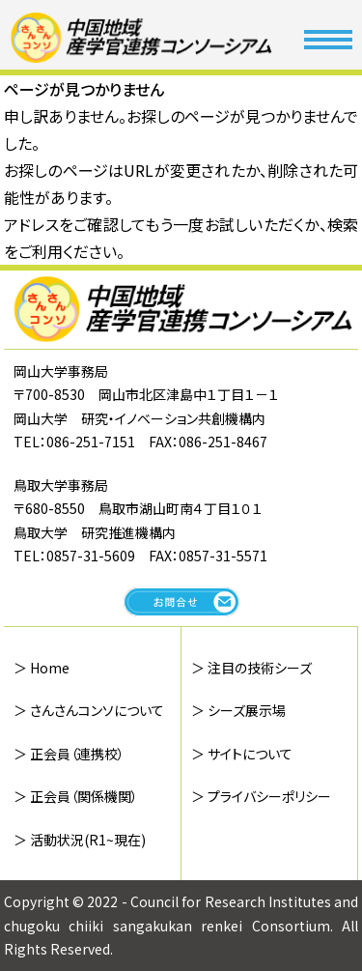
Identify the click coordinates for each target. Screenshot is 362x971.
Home (50, 667)
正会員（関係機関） (84, 796)
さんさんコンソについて (97, 710)
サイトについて (250, 753)
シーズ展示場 (247, 710)
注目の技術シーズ (260, 667)
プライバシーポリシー (269, 796)
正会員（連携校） (77, 753)
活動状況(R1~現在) (88, 839)
